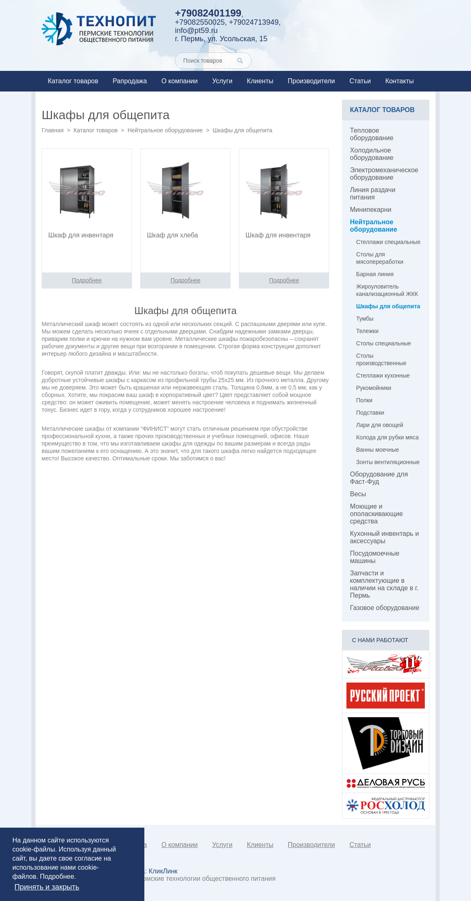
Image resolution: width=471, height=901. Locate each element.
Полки (364, 400)
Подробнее (57, 876)
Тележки (367, 331)
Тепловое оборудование (371, 134)
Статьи (360, 80)
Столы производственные (381, 359)
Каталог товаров (73, 80)
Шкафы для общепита (388, 306)
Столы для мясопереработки (380, 258)
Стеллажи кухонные (383, 375)
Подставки (370, 412)
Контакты (399, 80)
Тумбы (365, 318)
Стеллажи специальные (388, 242)
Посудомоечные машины (375, 557)
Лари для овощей (379, 425)
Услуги (222, 80)
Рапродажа (130, 80)
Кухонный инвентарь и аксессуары (384, 537)
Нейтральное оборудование (165, 130)
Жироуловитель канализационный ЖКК (387, 290)
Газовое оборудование (384, 607)
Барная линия (375, 274)
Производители (311, 80)
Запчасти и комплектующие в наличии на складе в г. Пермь (384, 584)
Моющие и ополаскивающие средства (376, 514)
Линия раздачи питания (373, 193)
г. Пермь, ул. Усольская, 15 (221, 39)
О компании (179, 80)
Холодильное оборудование (371, 154)
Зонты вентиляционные (388, 462)
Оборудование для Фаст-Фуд (379, 478)
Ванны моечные (377, 449)
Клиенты (260, 80)
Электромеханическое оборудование (384, 174)
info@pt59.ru (196, 30)
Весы (358, 493)
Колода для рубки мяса (387, 437)
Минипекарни (371, 209)
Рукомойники (373, 388)
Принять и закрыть (46, 887)
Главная (53, 130)
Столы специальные (383, 343)
